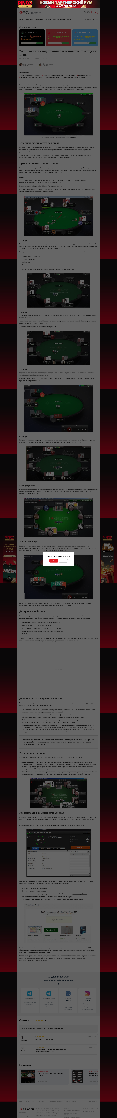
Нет (63, 561)
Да (54, 561)
